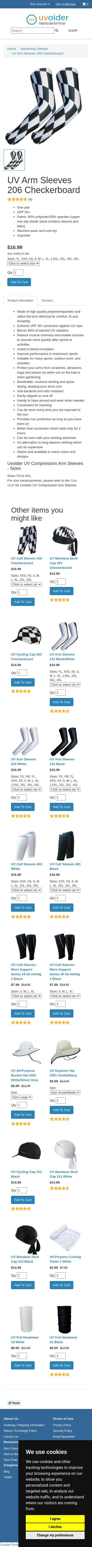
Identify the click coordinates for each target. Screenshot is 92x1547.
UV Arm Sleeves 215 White (23, 761)
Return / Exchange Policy (20, 1431)
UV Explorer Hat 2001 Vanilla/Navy (63, 1073)
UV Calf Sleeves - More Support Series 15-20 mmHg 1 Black (26, 972)
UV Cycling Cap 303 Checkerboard (26, 657)
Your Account (40, 4)
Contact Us (11, 1436)
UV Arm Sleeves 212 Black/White (62, 657)
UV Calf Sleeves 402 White (26, 866)
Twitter (8, 1477)
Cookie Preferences (14, 1545)
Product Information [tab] (20, 300)
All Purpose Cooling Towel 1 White (65, 1259)
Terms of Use (63, 1419)
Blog (7, 1471)
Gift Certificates (66, 4)
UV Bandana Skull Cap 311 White (64, 1174)
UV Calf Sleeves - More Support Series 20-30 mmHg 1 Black (65, 972)
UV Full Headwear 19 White (25, 1340)
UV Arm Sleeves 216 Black (62, 761)
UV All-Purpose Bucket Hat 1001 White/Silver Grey (24, 1075)
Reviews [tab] (47, 300)
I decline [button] (55, 1527)
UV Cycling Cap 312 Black (26, 1174)
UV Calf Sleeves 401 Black (65, 866)
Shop (70, 30)
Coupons (11, 1465)
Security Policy (62, 1431)
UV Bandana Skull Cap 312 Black (25, 1259)
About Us (11, 1419)
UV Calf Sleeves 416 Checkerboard (26, 561)
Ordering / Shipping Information (24, 1425)
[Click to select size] (23, 263)
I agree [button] (55, 1519)
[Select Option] (21, 1097)
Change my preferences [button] (55, 1535)
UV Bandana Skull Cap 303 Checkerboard (64, 563)
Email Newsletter (64, 1436)
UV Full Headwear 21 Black (64, 1340)
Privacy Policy (62, 1425)
